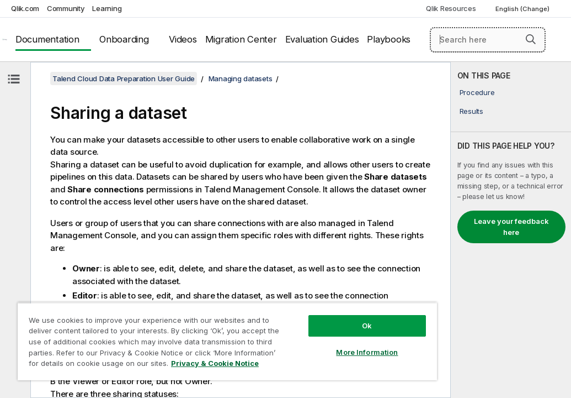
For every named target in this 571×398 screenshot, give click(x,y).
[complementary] (511, 230)
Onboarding (124, 39)
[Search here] (488, 39)
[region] (183, 331)
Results (471, 111)
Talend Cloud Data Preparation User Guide (123, 78)
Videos (183, 39)
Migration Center (241, 39)
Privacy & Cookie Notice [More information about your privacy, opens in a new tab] (107, 365)
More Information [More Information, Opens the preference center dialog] (292, 332)
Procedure (477, 92)
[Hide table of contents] (14, 79)
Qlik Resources (451, 8)
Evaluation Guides (322, 39)
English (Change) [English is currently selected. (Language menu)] (523, 9)
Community (66, 8)
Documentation (47, 39)
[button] (530, 39)
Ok (292, 306)
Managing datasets (241, 78)
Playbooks (388, 39)
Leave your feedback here (511, 227)
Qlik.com (25, 8)
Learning (106, 8)
